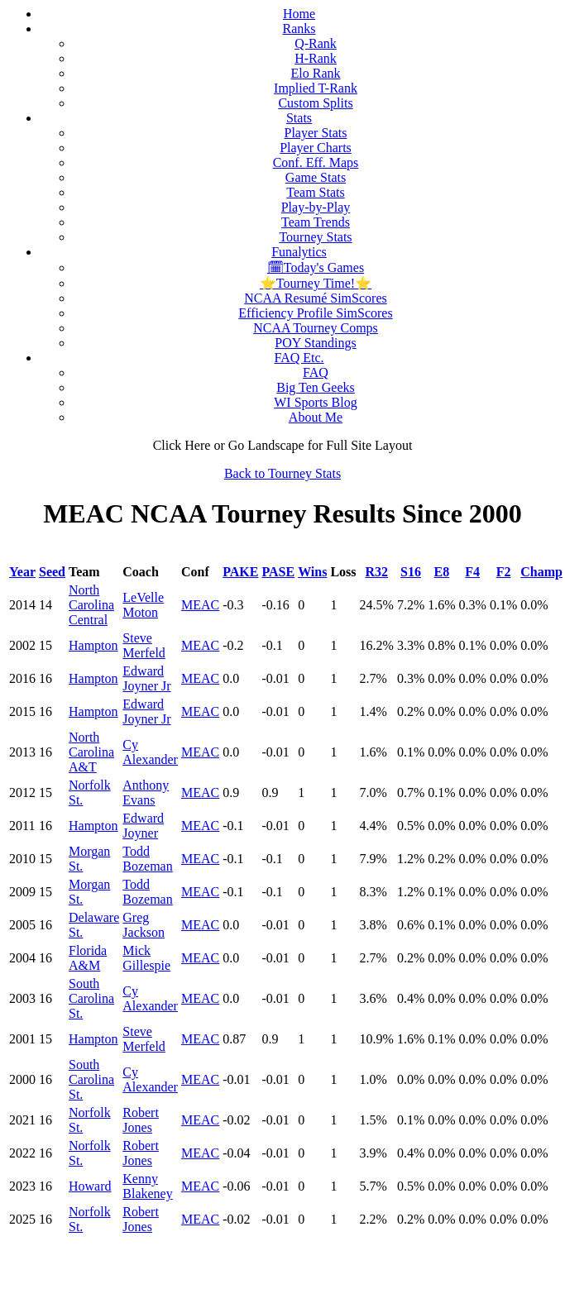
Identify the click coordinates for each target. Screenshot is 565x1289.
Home (299, 14)
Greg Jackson (143, 924)
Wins (312, 572)
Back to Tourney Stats (282, 473)
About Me (315, 417)
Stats (299, 118)
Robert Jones (140, 1119)
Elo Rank (316, 73)
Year (22, 572)
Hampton (93, 645)
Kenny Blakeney (147, 1186)
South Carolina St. (91, 998)
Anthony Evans (145, 792)
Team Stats (315, 192)
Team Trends (315, 222)
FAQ (315, 372)
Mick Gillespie (146, 957)
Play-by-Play (316, 207)
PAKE (240, 572)
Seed (52, 572)
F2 (503, 572)
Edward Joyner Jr (146, 678)
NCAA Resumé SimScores (315, 298)
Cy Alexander (150, 752)
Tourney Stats (315, 237)
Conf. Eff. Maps (316, 162)
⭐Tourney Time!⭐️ (315, 283)
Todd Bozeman (147, 858)
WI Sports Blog (315, 402)
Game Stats (315, 177)
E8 (442, 572)
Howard (90, 1186)
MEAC (200, 605)
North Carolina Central (91, 605)
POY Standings (316, 343)
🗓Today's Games (315, 267)
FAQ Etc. (298, 358)
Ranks (299, 28)
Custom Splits (315, 103)
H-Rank (315, 58)
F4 (472, 572)
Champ (541, 572)
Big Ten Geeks (315, 387)
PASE (277, 572)
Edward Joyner (143, 825)
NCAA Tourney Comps (315, 328)
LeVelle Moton (143, 604)
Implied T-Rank (315, 88)
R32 (376, 572)
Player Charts (316, 148)
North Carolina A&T (91, 752)
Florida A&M (88, 957)
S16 (410, 572)
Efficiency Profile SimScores (315, 313)
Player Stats (316, 133)
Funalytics (299, 252)
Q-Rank (315, 43)
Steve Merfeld (143, 645)
